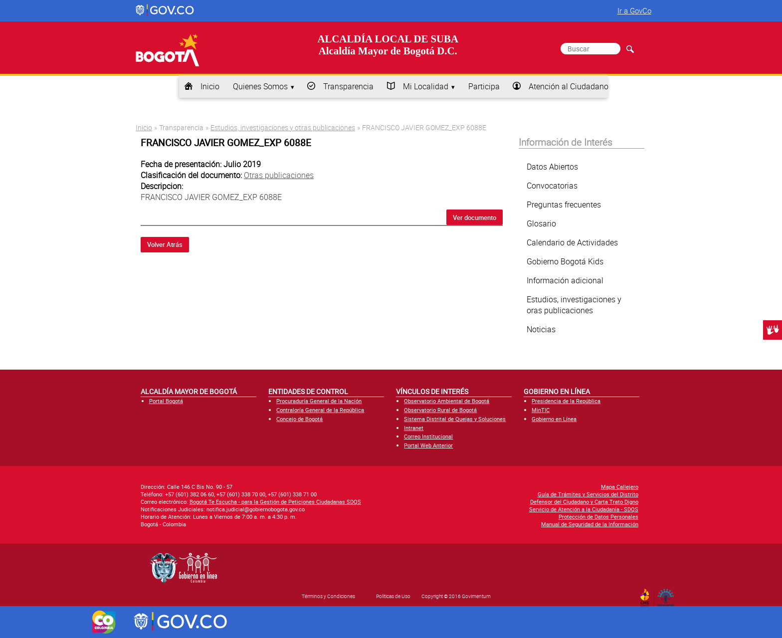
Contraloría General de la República (320, 410)
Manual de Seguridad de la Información (589, 524)
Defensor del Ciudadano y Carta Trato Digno (584, 501)
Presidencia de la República (566, 401)
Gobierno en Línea (554, 419)
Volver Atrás (165, 244)
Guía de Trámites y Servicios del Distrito (588, 494)
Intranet (413, 427)
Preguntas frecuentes (564, 204)
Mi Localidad (425, 86)
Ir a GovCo (634, 10)
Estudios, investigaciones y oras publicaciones (574, 305)
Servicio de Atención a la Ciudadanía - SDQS (583, 509)
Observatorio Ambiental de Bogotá (446, 401)
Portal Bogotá (166, 401)
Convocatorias (552, 185)
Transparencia (348, 86)
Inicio (209, 86)
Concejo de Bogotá (299, 419)
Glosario (541, 223)
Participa (484, 86)
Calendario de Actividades (572, 242)
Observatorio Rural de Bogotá (440, 410)
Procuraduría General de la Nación (319, 401)
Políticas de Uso (393, 596)
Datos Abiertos (552, 166)
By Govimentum (668, 594)
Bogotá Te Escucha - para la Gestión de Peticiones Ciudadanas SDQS (275, 501)
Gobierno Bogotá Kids (565, 261)
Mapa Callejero (619, 486)
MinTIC (541, 410)
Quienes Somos (260, 86)
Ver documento (474, 217)
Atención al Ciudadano (568, 86)
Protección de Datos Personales (598, 516)
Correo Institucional (428, 436)
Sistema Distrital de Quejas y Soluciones (455, 419)
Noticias (541, 329)
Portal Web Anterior (428, 445)
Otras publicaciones (279, 175)
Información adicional (565, 280)
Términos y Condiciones (328, 596)
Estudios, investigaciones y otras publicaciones (282, 127)
